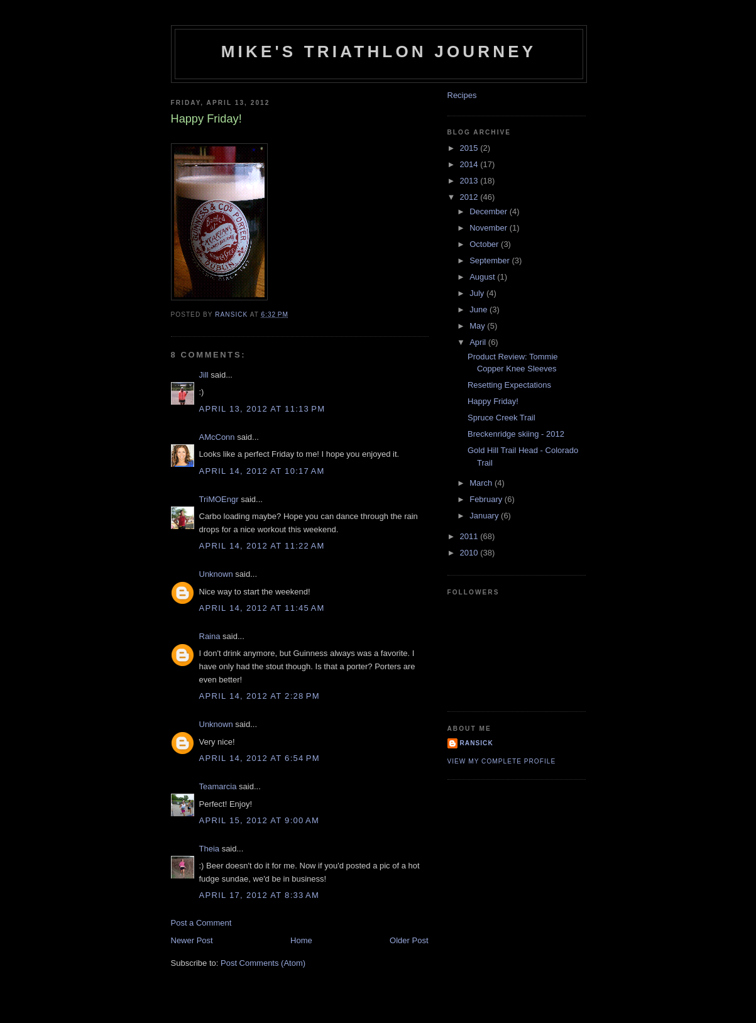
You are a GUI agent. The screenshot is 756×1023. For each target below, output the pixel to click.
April (478, 342)
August (483, 277)
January (485, 515)
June (479, 309)
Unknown (216, 574)
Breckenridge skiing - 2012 (516, 434)
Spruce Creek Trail (501, 417)
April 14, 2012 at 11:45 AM (262, 608)
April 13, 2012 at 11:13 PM (262, 408)
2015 (470, 148)
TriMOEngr (219, 499)
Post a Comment (201, 922)
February (487, 499)
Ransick (476, 743)
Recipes (462, 95)
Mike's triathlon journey (379, 51)
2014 (470, 164)
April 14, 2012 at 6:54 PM (259, 758)
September (490, 260)
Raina (210, 636)
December (489, 211)
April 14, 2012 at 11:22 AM (262, 545)
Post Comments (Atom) (263, 963)
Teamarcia (218, 786)
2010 (470, 552)
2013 (470, 180)
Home (301, 940)
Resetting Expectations (509, 385)
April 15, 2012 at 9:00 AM (259, 820)
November (489, 227)
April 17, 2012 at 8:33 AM (259, 895)
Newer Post (192, 940)
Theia (209, 848)
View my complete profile (501, 761)
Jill (204, 375)
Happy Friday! (493, 401)
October (485, 244)
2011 (470, 536)
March (482, 483)
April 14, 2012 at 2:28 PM (259, 696)
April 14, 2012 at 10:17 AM (262, 471)
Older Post (409, 940)
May (478, 326)
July (477, 293)
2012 (470, 197)
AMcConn (217, 437)
